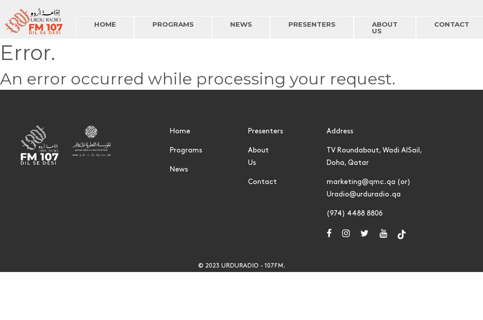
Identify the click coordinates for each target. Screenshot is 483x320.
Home (180, 131)
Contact (262, 182)
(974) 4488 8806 (355, 213)
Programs (186, 150)
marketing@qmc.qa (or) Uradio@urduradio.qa (369, 188)
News (179, 169)
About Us (258, 156)
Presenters (265, 131)
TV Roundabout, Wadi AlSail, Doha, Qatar (374, 156)
